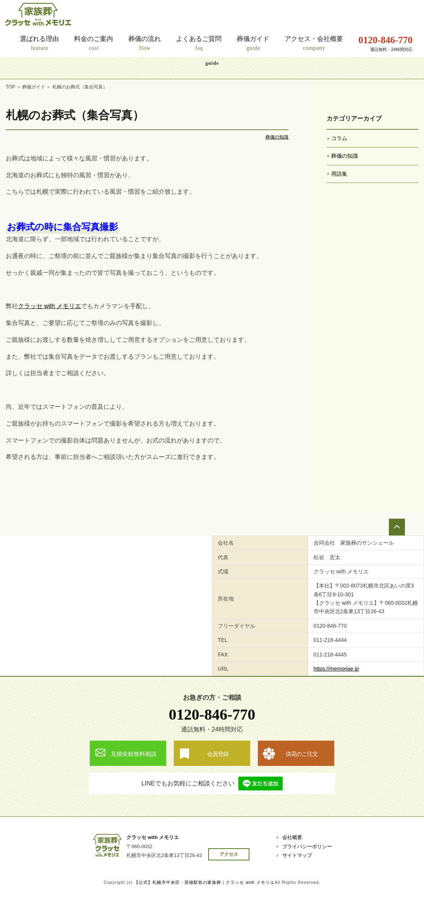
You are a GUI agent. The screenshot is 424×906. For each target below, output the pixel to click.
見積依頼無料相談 (134, 754)
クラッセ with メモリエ (49, 306)
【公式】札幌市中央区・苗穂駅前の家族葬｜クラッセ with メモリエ (204, 882)
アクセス (229, 854)
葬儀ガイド (33, 87)
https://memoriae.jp (336, 669)
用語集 (339, 174)
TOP (10, 87)
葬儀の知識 (276, 137)
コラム (339, 138)
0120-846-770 (212, 714)
